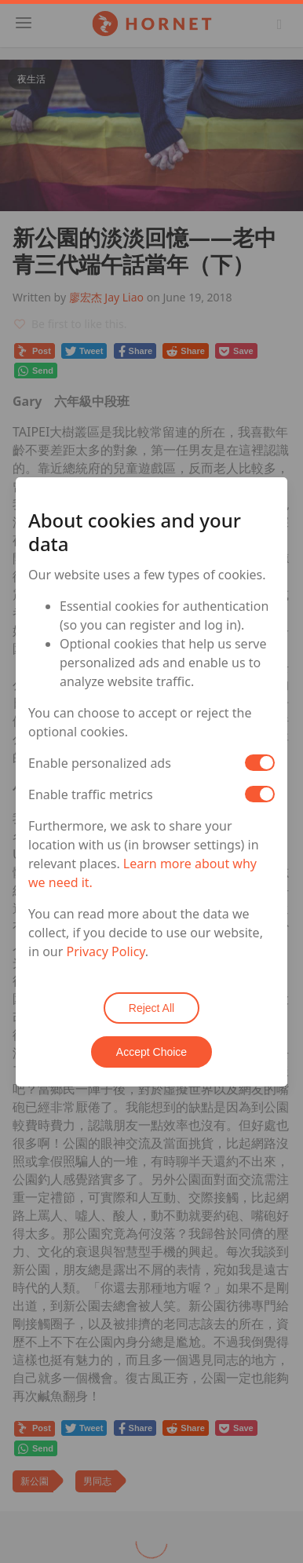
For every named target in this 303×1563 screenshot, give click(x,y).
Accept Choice (151, 1052)
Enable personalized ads (99, 763)
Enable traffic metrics (90, 794)
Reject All (151, 1008)
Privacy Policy (106, 951)
